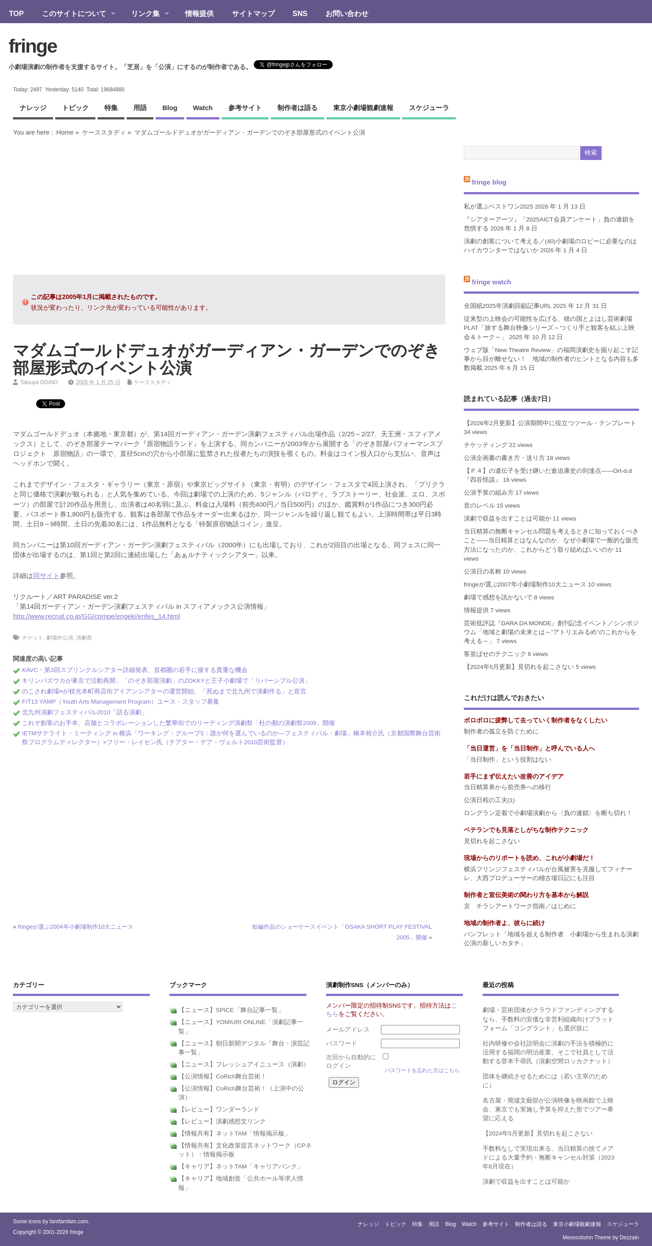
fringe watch (491, 281)
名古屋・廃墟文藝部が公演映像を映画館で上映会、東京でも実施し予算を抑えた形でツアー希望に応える (548, 1109)
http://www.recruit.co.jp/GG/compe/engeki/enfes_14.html (96, 616)
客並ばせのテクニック (495, 654)
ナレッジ (33, 107)
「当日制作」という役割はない (507, 759)
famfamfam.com (69, 1221)
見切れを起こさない (492, 841)
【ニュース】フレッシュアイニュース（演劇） (243, 1064)
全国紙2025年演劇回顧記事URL (508, 306)
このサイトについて (74, 14)
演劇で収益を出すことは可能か (507, 518)
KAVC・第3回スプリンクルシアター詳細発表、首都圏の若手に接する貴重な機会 (134, 670)
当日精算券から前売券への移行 (507, 787)
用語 (140, 107)
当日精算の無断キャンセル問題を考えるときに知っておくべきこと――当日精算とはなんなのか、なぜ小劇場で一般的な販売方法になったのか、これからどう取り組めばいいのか (551, 540)
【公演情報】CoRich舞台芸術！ (222, 1076)
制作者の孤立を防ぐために (501, 731)
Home (64, 132)
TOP (16, 13)
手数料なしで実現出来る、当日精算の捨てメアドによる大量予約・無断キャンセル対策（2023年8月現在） (549, 1157)
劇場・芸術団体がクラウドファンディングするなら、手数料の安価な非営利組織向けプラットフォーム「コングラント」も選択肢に (548, 1019)
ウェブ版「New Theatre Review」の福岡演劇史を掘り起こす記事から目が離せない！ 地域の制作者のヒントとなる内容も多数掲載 (551, 359)
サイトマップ (253, 13)
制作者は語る (297, 107)
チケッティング (486, 445)
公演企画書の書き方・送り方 (504, 458)
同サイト (46, 575)
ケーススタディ (104, 132)
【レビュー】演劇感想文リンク (222, 1121)
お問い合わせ (347, 13)
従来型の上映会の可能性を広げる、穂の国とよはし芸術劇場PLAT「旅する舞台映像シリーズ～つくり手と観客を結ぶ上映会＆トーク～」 (549, 328)
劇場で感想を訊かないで (498, 597)
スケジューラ (429, 107)
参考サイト (245, 107)
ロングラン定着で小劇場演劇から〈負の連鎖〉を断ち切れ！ (548, 813)
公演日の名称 (482, 571)
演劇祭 (84, 638)
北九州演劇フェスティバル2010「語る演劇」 (85, 712)
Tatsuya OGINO (39, 382)
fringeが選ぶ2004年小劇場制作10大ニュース (75, 926)
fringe (32, 46)
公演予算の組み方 (489, 492)
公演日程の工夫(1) (489, 800)
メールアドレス (348, 1029)
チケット (32, 638)
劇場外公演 (59, 638)
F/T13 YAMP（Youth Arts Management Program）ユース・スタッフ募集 (120, 701)
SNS (300, 13)
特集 (111, 107)
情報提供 (199, 13)
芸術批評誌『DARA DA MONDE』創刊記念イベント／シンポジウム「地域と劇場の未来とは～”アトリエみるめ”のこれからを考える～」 (551, 632)
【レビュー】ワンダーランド (219, 1109)
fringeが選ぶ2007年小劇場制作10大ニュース (525, 584)
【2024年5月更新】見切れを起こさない (519, 667)
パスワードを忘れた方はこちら (422, 1070)
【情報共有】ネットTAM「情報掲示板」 (234, 1133)
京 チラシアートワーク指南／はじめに (520, 906)
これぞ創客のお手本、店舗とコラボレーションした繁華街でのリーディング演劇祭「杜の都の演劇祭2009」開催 (178, 723)
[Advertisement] (229, 205)
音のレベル (479, 505)
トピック (75, 107)
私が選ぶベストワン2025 (498, 206)
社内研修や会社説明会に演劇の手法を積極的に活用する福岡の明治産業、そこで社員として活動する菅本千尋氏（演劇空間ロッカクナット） (548, 1052)
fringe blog (489, 182)
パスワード (341, 1043)
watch (203, 107)
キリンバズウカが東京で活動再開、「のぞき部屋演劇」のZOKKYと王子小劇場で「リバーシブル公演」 (166, 680)
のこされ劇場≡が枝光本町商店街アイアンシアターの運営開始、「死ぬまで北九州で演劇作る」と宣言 (164, 691)
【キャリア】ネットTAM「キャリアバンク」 (240, 1166)
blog (169, 107)
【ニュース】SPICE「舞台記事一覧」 (231, 1010)
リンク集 (145, 14)
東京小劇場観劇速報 (363, 107)
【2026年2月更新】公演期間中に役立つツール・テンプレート (550, 423)
